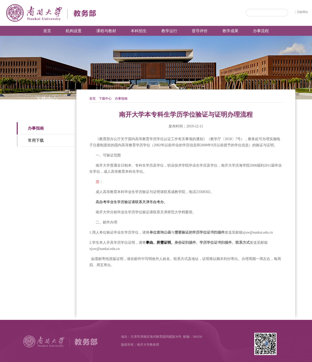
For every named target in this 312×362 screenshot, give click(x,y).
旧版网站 (302, 12)
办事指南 (121, 98)
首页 (92, 98)
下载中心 (105, 98)
